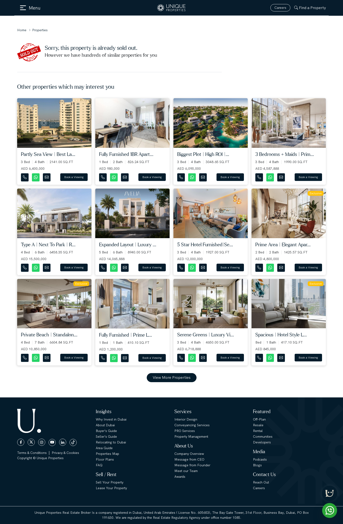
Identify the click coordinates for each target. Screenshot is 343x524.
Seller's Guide (106, 436)
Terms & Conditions (32, 453)
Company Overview (189, 454)
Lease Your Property (111, 488)
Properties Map (107, 454)
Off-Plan (259, 419)
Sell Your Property (109, 482)
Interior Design (185, 419)
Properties (40, 30)
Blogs (257, 465)
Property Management (191, 436)
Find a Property (310, 7)
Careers (280, 7)
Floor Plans (105, 459)
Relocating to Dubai (111, 442)
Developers (262, 442)
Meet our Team (186, 471)
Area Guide (104, 448)
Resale (258, 425)
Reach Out (261, 482)
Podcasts (260, 459)
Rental (258, 431)
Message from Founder (192, 465)
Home (21, 30)
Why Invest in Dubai (111, 419)
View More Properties (172, 377)
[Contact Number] (25, 176)
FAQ (99, 465)
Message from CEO (189, 459)
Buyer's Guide (106, 431)
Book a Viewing (74, 177)
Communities (262, 436)
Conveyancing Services (192, 425)
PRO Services (184, 431)
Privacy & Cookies (65, 453)
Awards (179, 476)
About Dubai (105, 425)
